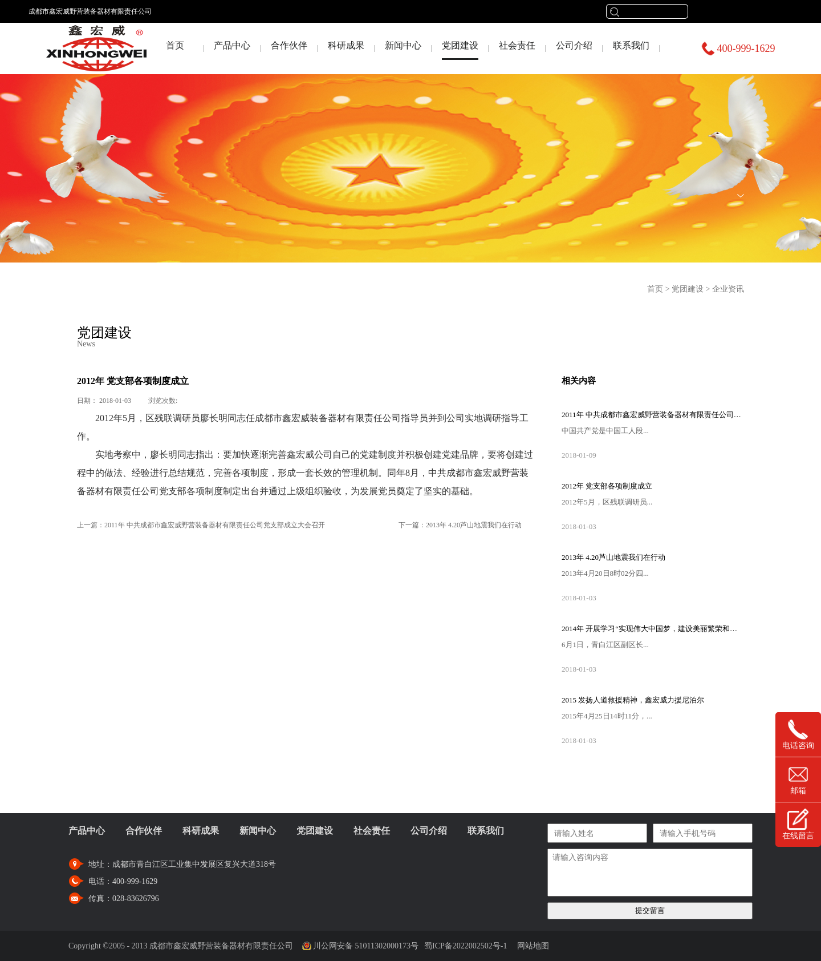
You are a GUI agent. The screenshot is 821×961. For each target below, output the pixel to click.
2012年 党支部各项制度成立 (607, 486)
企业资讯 (728, 289)
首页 (175, 45)
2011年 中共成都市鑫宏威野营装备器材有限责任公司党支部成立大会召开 (653, 414)
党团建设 (688, 289)
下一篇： (460, 525)
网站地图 (531, 946)
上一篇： (201, 525)
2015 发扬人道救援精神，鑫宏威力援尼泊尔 (633, 700)
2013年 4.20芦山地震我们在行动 (613, 557)
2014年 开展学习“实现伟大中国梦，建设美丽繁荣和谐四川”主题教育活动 (653, 628)
